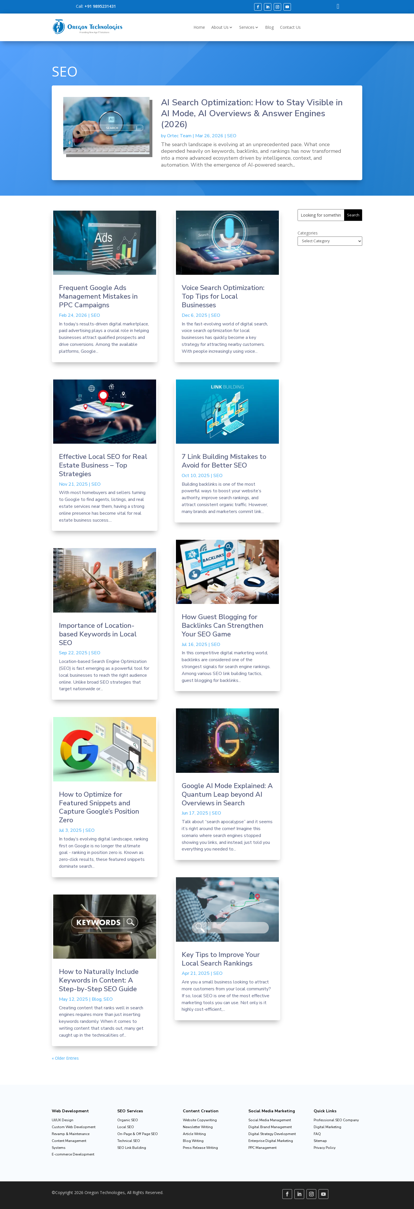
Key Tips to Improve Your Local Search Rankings (221, 959)
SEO (231, 136)
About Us (220, 27)
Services (246, 27)
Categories (308, 233)
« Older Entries (65, 1058)
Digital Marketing (327, 1127)
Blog (269, 27)
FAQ (317, 1134)
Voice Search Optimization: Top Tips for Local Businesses (223, 296)
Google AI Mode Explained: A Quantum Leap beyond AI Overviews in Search (227, 794)
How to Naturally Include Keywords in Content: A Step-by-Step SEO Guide (99, 980)
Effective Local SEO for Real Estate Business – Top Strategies (103, 465)
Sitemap (320, 1141)
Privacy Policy (325, 1147)
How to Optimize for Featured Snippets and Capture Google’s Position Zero (99, 807)
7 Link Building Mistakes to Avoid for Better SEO (224, 461)
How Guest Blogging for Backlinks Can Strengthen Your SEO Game (222, 625)
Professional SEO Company (336, 1120)
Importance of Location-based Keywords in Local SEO (98, 634)
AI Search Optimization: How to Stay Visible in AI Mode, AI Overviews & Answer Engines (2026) (252, 113)
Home (199, 27)
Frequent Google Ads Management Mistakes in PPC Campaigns (98, 296)
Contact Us (290, 27)
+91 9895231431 (100, 6)
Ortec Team (179, 136)
